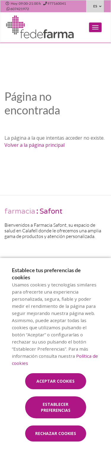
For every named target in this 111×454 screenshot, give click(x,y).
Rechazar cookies (55, 433)
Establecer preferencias (55, 407)
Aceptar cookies (55, 381)
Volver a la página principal (34, 145)
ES (95, 6)
